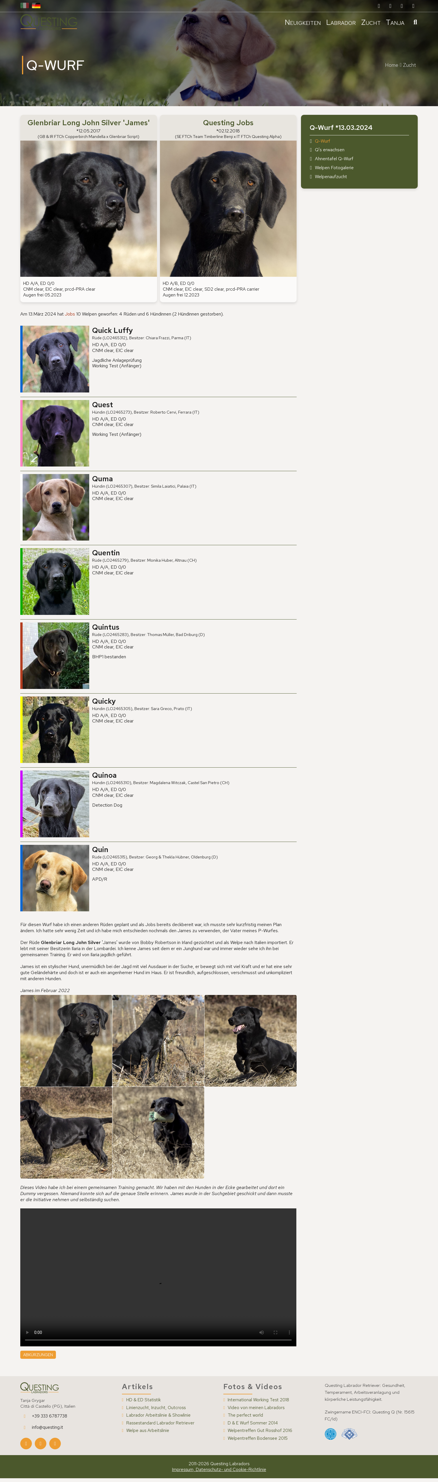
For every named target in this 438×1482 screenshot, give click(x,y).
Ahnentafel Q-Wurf (334, 168)
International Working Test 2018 (258, 1404)
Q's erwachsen (329, 159)
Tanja (393, 22)
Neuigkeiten (301, 22)
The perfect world (245, 1419)
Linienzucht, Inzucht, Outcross (157, 1411)
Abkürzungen (40, 1358)
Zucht (369, 22)
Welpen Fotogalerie (334, 177)
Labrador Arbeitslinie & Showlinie (159, 1419)
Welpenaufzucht (331, 186)
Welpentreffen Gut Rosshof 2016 (260, 1434)
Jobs (72, 323)
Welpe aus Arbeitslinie (148, 1434)
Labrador (339, 22)
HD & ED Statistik (144, 1404)
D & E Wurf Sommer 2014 (253, 1427)
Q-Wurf (322, 151)
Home (391, 69)
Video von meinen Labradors (256, 1411)
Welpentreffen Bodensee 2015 (258, 1442)
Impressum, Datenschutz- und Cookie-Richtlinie (219, 1473)
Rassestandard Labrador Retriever (161, 1427)
